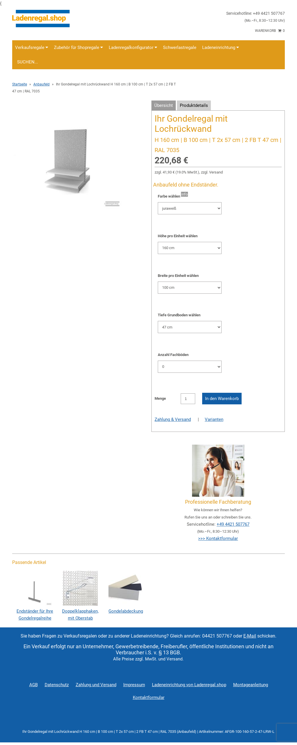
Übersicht (163, 105)
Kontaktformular (148, 697)
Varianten (214, 419)
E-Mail (249, 636)
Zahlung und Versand (96, 684)
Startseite (19, 84)
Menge (160, 398)
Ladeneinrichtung (220, 47)
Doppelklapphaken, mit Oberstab (80, 611)
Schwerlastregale (179, 47)
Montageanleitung (250, 684)
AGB (33, 684)
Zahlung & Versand (173, 419)
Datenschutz (57, 684)
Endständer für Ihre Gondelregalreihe (35, 611)
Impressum (134, 684)
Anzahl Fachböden (173, 355)
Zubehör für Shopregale (78, 47)
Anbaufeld (41, 84)
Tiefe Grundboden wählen (179, 315)
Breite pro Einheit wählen (178, 275)
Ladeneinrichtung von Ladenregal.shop (189, 684)
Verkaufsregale (31, 47)
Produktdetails (194, 105)
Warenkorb (270, 31)
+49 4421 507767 (233, 524)
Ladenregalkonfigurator (133, 47)
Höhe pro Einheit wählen (178, 236)
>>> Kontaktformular (218, 538)
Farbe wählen (169, 196)
